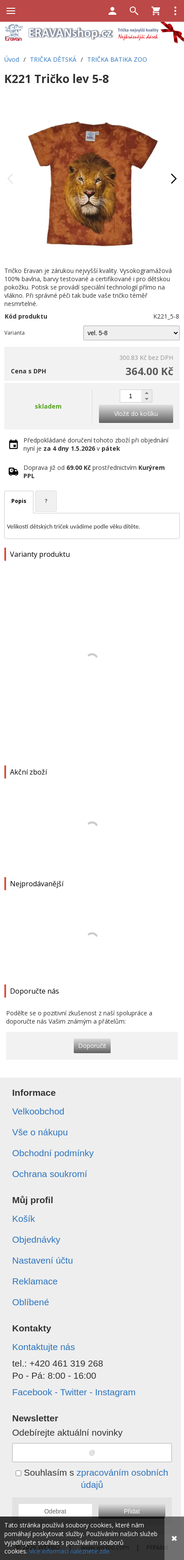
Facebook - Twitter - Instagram (73, 1392)
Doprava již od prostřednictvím (94, 471)
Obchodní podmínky (53, 1153)
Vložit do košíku (136, 413)
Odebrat (55, 1511)
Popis (18, 501)
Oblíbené (30, 1302)
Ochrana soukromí (49, 1174)
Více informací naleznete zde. (70, 1551)
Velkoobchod (38, 1111)
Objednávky (36, 1239)
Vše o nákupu (40, 1132)
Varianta (14, 332)
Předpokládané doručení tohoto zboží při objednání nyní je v (95, 444)
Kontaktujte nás (43, 1347)
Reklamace (35, 1281)
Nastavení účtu (42, 1260)
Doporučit (92, 1045)
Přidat (132, 1511)
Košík (23, 1219)
